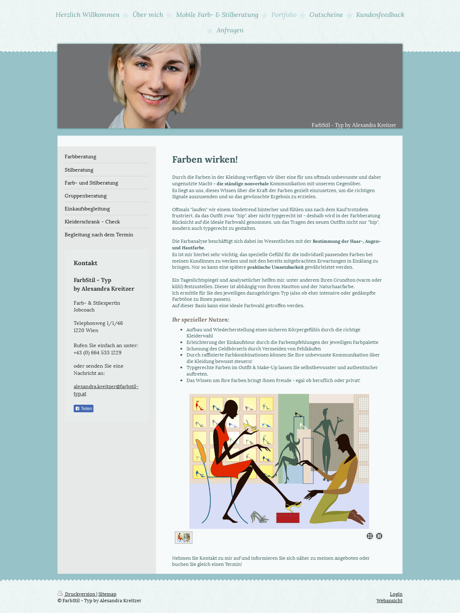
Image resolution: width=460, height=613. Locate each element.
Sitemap (107, 593)
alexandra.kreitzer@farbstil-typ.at (106, 389)
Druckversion (77, 593)
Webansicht (389, 600)
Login (396, 593)
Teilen (83, 408)
